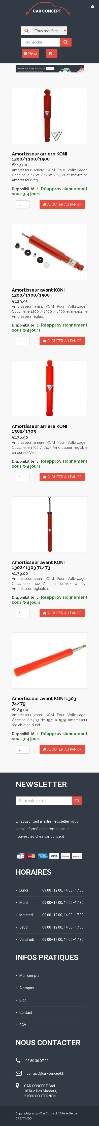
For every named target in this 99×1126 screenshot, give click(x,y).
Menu (30, 53)
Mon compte (28, 976)
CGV (21, 1025)
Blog (21, 1000)
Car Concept (49, 1113)
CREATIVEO (23, 1118)
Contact (24, 1013)
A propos (25, 988)
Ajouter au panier (62, 205)
